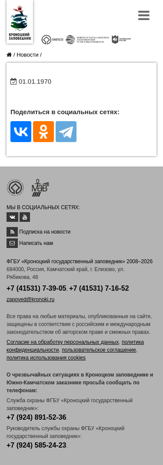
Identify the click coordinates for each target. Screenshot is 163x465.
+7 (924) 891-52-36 (36, 417)
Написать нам (36, 243)
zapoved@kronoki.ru (30, 299)
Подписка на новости (44, 232)
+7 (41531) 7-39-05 (36, 288)
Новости (27, 54)
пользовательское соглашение (99, 350)
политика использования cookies (46, 358)
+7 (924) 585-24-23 (36, 445)
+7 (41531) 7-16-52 (99, 288)
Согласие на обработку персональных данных (63, 342)
